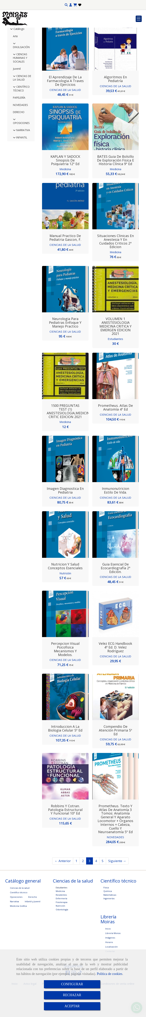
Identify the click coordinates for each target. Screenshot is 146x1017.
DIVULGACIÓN (21, 74)
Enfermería (61, 925)
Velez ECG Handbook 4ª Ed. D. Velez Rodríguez (115, 675)
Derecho (32, 924)
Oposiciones (16, 924)
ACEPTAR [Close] (72, 1006)
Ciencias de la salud (19, 915)
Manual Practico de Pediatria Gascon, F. (65, 265)
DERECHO (18, 139)
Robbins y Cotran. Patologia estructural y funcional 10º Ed (65, 837)
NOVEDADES (20, 132)
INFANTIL (21, 165)
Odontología (62, 936)
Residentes (61, 922)
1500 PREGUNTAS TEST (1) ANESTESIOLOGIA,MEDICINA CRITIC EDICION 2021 (69, 438)
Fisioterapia (61, 929)
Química (107, 918)
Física (106, 915)
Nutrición (65, 600)
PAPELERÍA (19, 125)
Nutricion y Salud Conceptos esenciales (65, 593)
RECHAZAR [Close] (72, 995)
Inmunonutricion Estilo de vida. (115, 518)
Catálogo (18, 56)
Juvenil (17, 96)
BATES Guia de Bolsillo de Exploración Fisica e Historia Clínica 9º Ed (115, 188)
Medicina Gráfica (18, 933)
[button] (70, 5)
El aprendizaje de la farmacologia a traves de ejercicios (65, 108)
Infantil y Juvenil (32, 928)
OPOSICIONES (21, 150)
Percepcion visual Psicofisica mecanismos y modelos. (65, 676)
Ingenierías (108, 925)
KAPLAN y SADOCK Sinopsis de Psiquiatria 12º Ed (65, 188)
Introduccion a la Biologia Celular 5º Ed (65, 756)
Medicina (65, 197)
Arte (15, 64)
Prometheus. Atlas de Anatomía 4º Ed (115, 435)
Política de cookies (109, 974)
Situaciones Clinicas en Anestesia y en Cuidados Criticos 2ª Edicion (115, 269)
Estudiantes (115, 366)
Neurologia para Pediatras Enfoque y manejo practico (65, 350)
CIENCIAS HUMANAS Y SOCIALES (20, 85)
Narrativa (14, 928)
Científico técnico (18, 919)
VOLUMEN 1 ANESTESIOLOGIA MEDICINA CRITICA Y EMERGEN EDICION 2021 (115, 353)
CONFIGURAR (72, 984)
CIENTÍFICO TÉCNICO (21, 116)
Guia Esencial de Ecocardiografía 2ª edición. (115, 595)
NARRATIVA (23, 157)
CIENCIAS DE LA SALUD (22, 105)
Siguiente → (117, 888)
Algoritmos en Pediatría (115, 106)
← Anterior (63, 888)
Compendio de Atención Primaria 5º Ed (115, 758)
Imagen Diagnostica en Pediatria (65, 518)
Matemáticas (109, 922)
